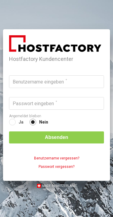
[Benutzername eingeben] (56, 82)
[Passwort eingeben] (56, 103)
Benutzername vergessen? (56, 158)
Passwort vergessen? (56, 167)
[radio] (16, 122)
